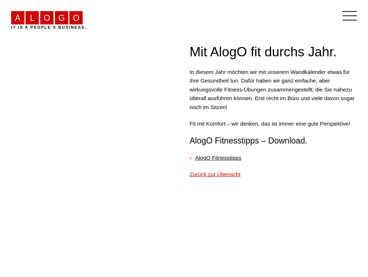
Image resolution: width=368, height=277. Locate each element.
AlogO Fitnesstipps (218, 158)
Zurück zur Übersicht (214, 174)
